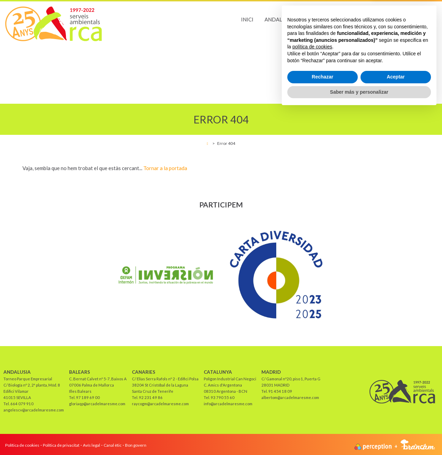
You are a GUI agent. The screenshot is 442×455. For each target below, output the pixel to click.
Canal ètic (113, 445)
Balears (316, 19)
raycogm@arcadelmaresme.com (160, 403)
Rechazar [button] (322, 421)
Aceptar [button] (396, 421)
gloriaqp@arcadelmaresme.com (97, 403)
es (434, 30)
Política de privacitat (61, 445)
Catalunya (389, 19)
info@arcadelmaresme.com (228, 403)
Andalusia (279, 19)
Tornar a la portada (165, 168)
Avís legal (91, 445)
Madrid (425, 19)
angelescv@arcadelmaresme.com (33, 410)
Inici (247, 19)
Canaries (350, 19)
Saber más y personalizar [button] (359, 436)
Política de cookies (22, 445)
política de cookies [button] (312, 391)
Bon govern (135, 445)
